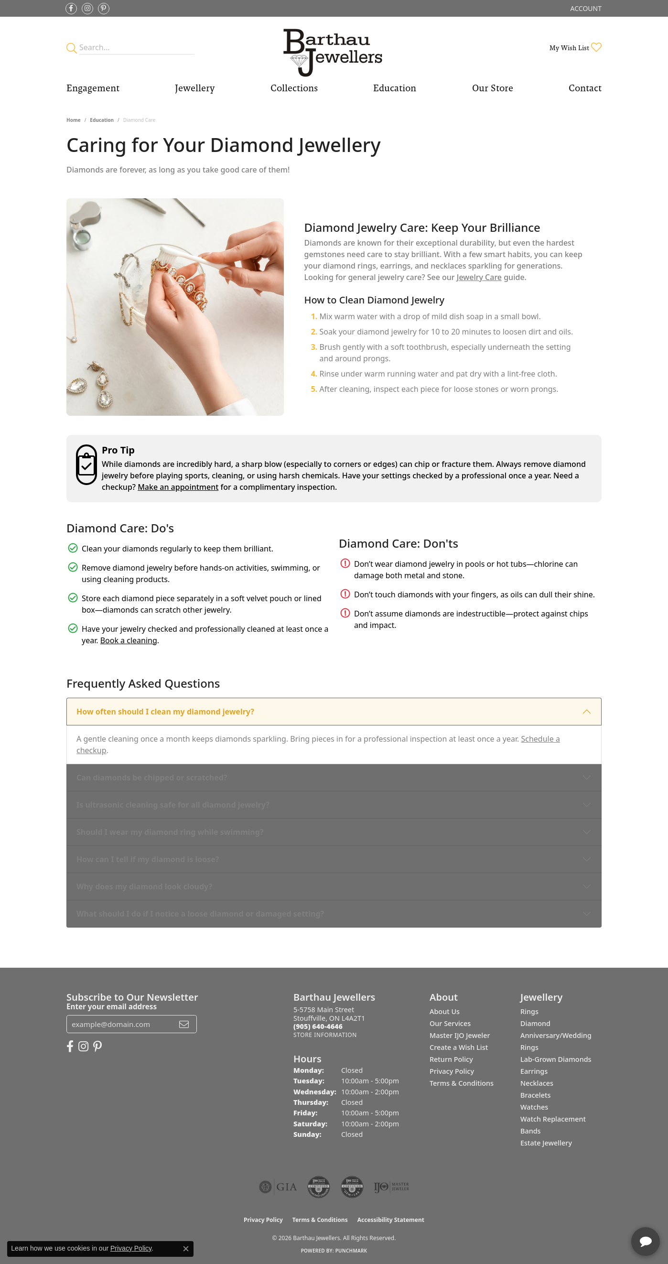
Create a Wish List (459, 1047)
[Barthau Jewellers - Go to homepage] (334, 47)
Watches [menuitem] (534, 1107)
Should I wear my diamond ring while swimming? (169, 832)
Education (394, 88)
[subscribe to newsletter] (184, 1024)
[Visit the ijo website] (391, 1187)
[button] (585, 8)
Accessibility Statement (390, 1220)
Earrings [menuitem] (534, 1071)
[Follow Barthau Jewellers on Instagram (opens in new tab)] (87, 8)
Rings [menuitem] (529, 1011)
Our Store (492, 88)
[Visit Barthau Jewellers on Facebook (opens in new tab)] (71, 8)
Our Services (450, 1023)
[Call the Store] (318, 1026)
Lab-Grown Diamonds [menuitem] (556, 1059)
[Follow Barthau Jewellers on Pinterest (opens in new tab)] (103, 8)
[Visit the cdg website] (319, 1187)
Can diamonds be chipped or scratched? (151, 777)
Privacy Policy (452, 1071)
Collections (294, 88)
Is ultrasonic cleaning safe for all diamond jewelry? (172, 804)
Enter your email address (111, 1006)
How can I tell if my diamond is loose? (147, 859)
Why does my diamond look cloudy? (144, 886)
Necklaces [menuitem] (536, 1083)
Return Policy (451, 1059)
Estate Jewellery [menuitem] (546, 1142)
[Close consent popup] (186, 1249)
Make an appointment (178, 487)
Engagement (92, 88)
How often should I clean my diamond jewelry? (165, 711)
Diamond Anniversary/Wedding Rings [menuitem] (556, 1035)
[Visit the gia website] (278, 1187)
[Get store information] (325, 1035)
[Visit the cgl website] (352, 1187)
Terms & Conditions (462, 1083)
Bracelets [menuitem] (535, 1095)
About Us (445, 1011)
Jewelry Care (479, 277)
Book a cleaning (128, 640)
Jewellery (195, 88)
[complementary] (598, 1211)
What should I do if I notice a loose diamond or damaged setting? (200, 913)
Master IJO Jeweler (460, 1035)
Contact (585, 88)
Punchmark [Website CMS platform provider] (351, 1250)
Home (73, 120)
